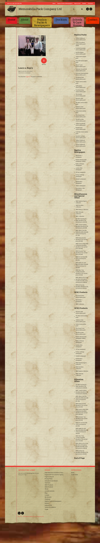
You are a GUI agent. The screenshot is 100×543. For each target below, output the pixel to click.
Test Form (47, 483)
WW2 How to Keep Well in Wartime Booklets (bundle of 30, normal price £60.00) (82, 246)
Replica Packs (80, 35)
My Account (77, 3)
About (46, 489)
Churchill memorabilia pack (82, 61)
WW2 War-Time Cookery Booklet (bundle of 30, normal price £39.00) (81, 272)
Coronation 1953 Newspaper (80, 189)
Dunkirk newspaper (81, 179)
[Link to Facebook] (90, 9)
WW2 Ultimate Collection (79, 213)
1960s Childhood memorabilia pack (80, 141)
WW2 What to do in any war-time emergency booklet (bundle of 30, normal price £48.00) (82, 280)
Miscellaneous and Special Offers (80, 196)
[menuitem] (74, 9)
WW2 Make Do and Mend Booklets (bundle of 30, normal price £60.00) (82, 265)
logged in (28, 76)
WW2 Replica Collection (82, 209)
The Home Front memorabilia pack (80, 116)
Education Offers (78, 380)
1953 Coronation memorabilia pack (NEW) (80, 44)
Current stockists (49, 491)
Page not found (49, 477)
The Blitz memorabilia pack (81, 103)
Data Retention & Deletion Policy (54, 472)
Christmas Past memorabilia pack (80, 78)
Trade (46, 509)
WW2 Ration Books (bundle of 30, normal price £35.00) (81, 239)
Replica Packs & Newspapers (64, 3)
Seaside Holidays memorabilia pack (80, 137)
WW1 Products (80, 292)
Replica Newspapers (79, 151)
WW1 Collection (80, 216)
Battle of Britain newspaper (80, 164)
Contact (47, 495)
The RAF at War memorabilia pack (80, 120)
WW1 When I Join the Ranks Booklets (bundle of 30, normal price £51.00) (82, 233)
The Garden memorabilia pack (80, 95)
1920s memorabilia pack (81, 57)
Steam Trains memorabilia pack (80, 65)
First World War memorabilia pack (80, 90)
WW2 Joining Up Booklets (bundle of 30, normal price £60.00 (82, 286)
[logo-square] (11, 9)
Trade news (74, 474)
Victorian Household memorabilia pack (81, 70)
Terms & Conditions (50, 507)
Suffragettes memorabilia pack (80, 86)
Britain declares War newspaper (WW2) (81, 160)
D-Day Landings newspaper (80, 175)
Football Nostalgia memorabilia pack (81, 49)
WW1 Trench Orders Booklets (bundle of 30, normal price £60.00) (82, 226)
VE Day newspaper (81, 172)
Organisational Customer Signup (54, 474)
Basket (84, 3)
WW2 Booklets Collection (79, 206)
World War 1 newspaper (79, 156)
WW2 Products (81, 308)
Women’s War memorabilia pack (80, 99)
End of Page (79, 458)
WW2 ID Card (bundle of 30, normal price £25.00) (81, 258)
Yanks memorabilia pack (81, 111)
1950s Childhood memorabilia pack (80, 39)
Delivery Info (48, 505)
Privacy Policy (49, 479)
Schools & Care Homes (51, 481)
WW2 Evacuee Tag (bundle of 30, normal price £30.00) (81, 252)
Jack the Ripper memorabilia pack (80, 53)
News (54, 3)
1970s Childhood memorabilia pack (80, 145)
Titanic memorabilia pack (81, 82)
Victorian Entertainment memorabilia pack (82, 74)
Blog (46, 493)
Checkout (90, 3)
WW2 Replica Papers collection (81, 202)
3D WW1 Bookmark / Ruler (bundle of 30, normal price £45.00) (81, 220)
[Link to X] (87, 9)
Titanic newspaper (81, 186)
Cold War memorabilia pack (82, 132)
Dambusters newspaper (79, 182)
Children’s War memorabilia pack (80, 107)
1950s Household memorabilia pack (80, 124)
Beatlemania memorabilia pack (80, 128)
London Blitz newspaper (79, 168)
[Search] (73, 9)
